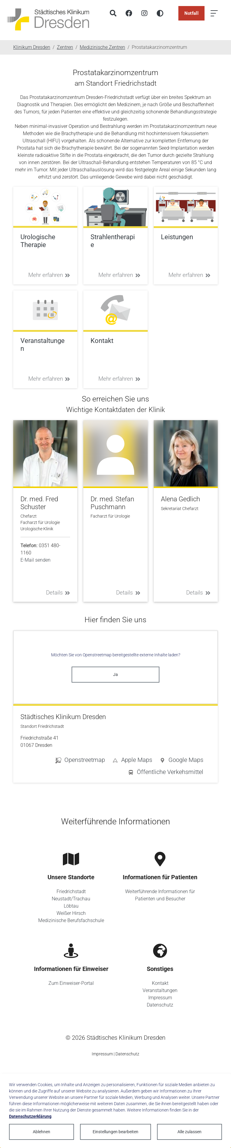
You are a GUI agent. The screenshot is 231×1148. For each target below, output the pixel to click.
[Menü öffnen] (214, 13)
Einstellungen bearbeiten (115, 1131)
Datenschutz (160, 1005)
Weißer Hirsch (71, 913)
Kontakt (160, 983)
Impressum (160, 998)
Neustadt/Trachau (71, 899)
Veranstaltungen (160, 990)
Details (58, 592)
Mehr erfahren (49, 274)
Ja (115, 674)
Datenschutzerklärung (30, 1116)
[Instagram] (144, 13)
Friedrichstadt (71, 891)
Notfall (191, 13)
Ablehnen (41, 1131)
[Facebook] (129, 13)
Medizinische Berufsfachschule (71, 920)
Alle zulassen (189, 1131)
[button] (181, 761)
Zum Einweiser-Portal (71, 983)
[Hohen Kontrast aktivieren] (160, 13)
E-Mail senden (35, 560)
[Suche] (113, 13)
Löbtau (71, 906)
